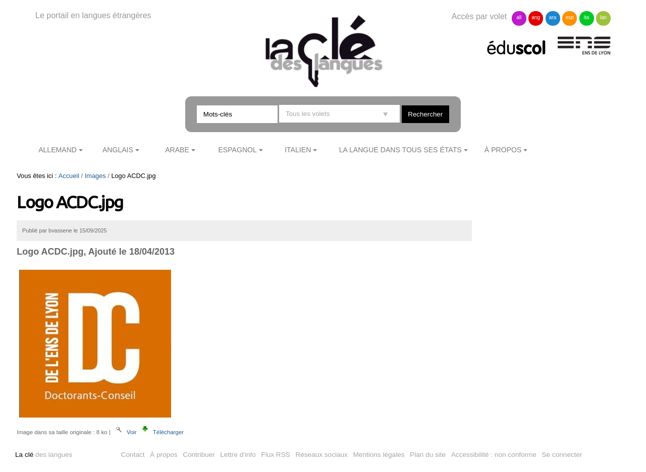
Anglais (117, 150)
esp (569, 17)
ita (586, 17)
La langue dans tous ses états (400, 150)
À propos (503, 150)
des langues (43, 454)
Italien (298, 150)
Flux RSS (275, 454)
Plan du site (428, 454)
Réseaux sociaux (321, 454)
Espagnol (237, 150)
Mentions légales (379, 454)
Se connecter (562, 454)
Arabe (177, 150)
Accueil (69, 176)
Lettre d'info (238, 454)
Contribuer (198, 454)
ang (535, 17)
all (518, 17)
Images (95, 176)
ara (552, 17)
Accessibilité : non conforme (493, 454)
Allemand (57, 150)
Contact (133, 454)
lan (603, 17)
